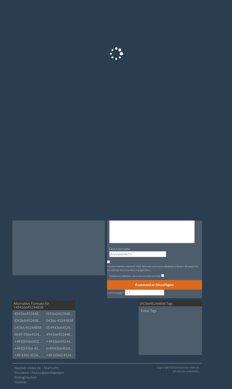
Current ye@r (115, 292)
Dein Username (119, 249)
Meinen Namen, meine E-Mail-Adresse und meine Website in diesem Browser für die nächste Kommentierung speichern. (153, 268)
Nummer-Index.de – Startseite (37, 368)
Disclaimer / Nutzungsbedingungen (39, 372)
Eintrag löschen (26, 377)
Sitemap (20, 382)
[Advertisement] (111, 316)
